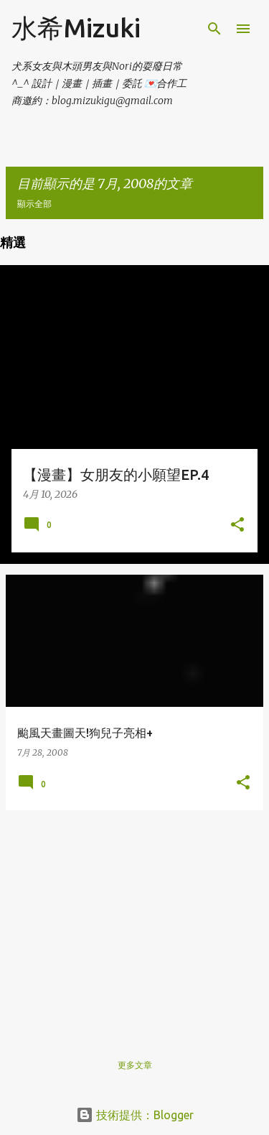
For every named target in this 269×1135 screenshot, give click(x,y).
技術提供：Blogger (135, 1114)
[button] (237, 525)
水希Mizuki (76, 27)
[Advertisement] (134, 922)
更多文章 (135, 1065)
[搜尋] (214, 28)
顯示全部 (34, 203)
